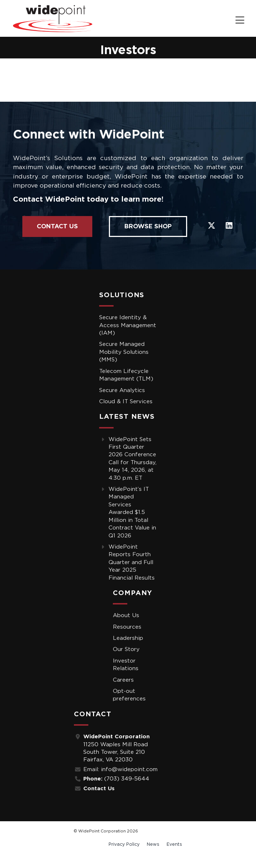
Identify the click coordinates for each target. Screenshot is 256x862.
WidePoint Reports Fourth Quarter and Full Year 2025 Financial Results (132, 562)
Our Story (126, 649)
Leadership (128, 638)
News (153, 844)
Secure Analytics (122, 390)
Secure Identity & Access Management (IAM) (127, 325)
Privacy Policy (124, 844)
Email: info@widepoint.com (120, 769)
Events (174, 844)
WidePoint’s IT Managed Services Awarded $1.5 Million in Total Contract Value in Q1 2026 (132, 512)
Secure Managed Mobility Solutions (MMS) (124, 352)
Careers (123, 680)
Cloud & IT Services (126, 401)
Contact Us (57, 226)
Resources (127, 627)
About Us (126, 615)
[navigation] (240, 21)
